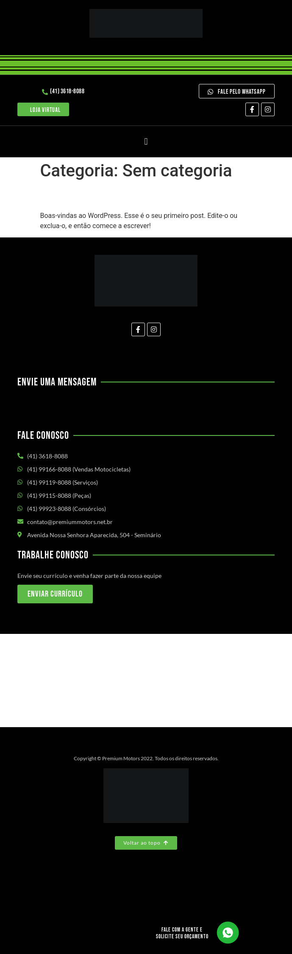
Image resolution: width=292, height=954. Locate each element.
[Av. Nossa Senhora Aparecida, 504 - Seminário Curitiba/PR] (146, 680)
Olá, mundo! (76, 196)
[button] (146, 141)
